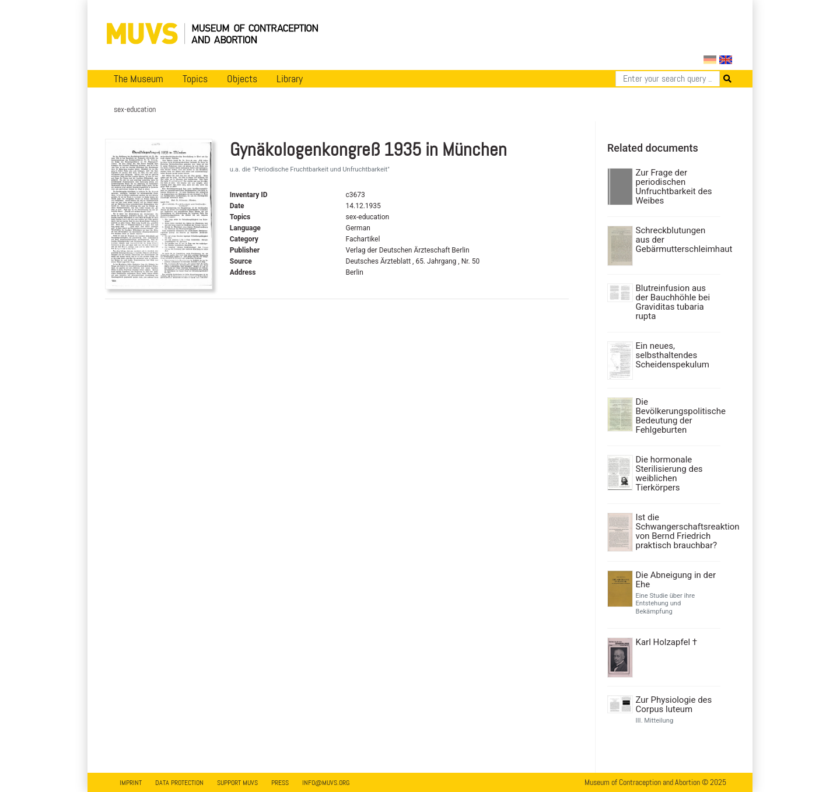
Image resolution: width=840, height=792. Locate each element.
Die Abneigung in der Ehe (676, 579)
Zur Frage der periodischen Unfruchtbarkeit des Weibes (674, 186)
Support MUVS (237, 782)
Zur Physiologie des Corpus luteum (674, 704)
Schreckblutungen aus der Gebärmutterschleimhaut (677, 240)
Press (280, 782)
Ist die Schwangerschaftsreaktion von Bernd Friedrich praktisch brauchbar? (677, 531)
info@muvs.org (325, 782)
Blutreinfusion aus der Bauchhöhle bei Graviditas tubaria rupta (673, 302)
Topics (195, 79)
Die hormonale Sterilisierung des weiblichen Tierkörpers (669, 473)
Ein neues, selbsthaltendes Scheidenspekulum (672, 355)
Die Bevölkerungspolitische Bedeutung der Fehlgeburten (677, 415)
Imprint (131, 782)
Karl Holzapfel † (667, 642)
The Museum (138, 79)
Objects (242, 79)
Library (289, 79)
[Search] (667, 78)
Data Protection (179, 782)
